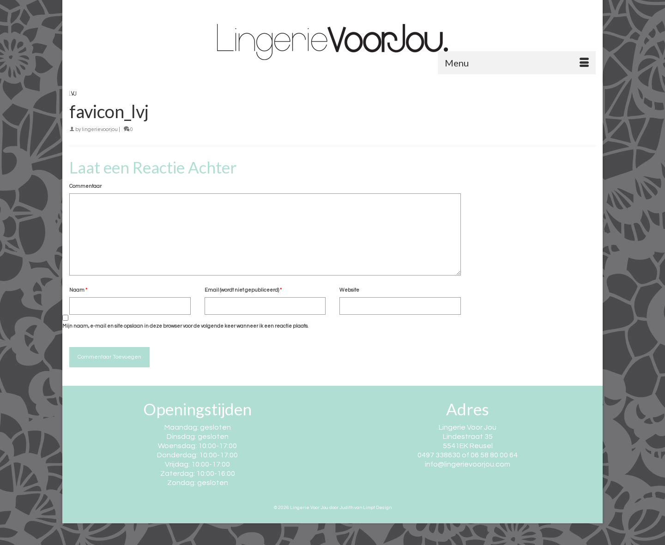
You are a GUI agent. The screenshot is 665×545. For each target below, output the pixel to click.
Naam (78, 290)
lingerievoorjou (100, 129)
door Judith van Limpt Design (360, 507)
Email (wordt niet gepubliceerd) (243, 290)
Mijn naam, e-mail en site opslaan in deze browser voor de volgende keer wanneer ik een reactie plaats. (185, 326)
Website (349, 290)
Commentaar (85, 186)
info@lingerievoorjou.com (467, 464)
